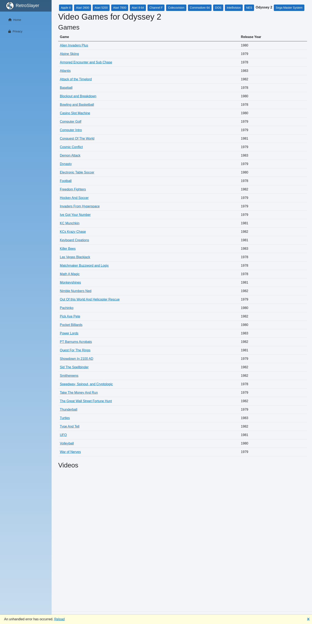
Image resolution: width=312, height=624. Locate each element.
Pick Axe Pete (70, 316)
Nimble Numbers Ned (75, 291)
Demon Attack (70, 155)
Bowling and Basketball (77, 104)
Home (14, 19)
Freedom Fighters (73, 189)
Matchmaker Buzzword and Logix (84, 265)
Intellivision (234, 7)
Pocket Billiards (71, 325)
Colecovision (176, 7)
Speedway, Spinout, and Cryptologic (86, 384)
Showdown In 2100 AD (76, 358)
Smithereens (69, 375)
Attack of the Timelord (76, 79)
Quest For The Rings (75, 350)
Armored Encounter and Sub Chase (86, 62)
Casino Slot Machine (75, 113)
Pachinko (66, 308)
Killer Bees (68, 248)
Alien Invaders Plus (74, 45)
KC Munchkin (69, 223)
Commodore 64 (200, 7)
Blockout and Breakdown (78, 96)
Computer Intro (71, 130)
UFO (63, 435)
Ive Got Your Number (75, 214)
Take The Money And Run (79, 392)
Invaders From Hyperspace (80, 206)
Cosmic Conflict (71, 147)
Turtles (65, 418)
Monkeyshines (70, 282)
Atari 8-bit (138, 7)
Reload (59, 619)
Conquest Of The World (77, 138)
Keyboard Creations (74, 240)
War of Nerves (70, 452)
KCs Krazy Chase (73, 231)
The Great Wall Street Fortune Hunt (86, 401)
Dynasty (66, 164)
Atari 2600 (82, 7)
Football (66, 181)
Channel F (156, 7)
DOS (218, 7)
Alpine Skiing (69, 54)
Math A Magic (70, 274)
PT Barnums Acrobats (76, 341)
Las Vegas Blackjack (75, 257)
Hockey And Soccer (74, 198)
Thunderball (68, 409)
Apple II (66, 7)
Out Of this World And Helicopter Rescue (90, 299)
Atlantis (65, 71)
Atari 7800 (119, 7)
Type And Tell (69, 426)
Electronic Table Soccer (77, 172)
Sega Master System (289, 7)
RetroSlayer (22, 6)
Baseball (66, 87)
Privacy (14, 31)
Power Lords (69, 333)
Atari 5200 (101, 7)
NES (249, 7)
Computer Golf (70, 121)
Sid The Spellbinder (74, 367)
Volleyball (67, 443)
